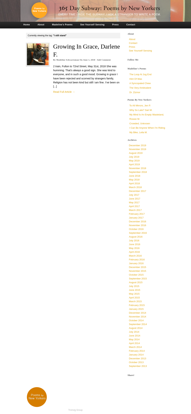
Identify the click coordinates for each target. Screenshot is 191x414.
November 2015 (137, 271)
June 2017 (134, 198)
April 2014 (134, 343)
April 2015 (134, 297)
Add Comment (104, 60)
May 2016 (134, 248)
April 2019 (134, 164)
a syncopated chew (140, 83)
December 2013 (137, 358)
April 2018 (134, 183)
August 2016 (136, 236)
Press (115, 24)
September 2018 (138, 172)
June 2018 (134, 175)
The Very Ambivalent (140, 87)
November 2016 (137, 225)
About (40, 24)
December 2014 (137, 312)
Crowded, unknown (139, 123)
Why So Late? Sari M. (140, 110)
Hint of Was (135, 79)
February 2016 (137, 259)
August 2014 (136, 328)
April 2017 (134, 206)
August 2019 (136, 153)
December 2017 (137, 191)
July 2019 (134, 156)
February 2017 (137, 214)
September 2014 (138, 324)
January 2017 (136, 217)
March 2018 (135, 187)
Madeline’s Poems (62, 24)
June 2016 (134, 244)
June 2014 (134, 335)
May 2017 (134, 202)
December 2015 (137, 267)
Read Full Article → (64, 91)
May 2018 (134, 179)
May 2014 (134, 339)
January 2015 (136, 309)
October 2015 (136, 274)
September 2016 (138, 233)
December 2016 (137, 221)
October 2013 (136, 362)
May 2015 (134, 293)
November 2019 (137, 149)
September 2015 (138, 278)
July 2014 (134, 331)
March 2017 (135, 210)
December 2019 (137, 145)
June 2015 (134, 290)
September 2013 (138, 366)
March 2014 (135, 347)
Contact (130, 24)
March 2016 (135, 255)
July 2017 (134, 195)
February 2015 (137, 305)
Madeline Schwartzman (67, 60)
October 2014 (136, 320)
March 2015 (135, 301)
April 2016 (134, 252)
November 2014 (137, 316)
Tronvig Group (75, 410)
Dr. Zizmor (134, 92)
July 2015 (134, 286)
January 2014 (136, 354)
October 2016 (136, 229)
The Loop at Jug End (140, 74)
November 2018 (137, 168)
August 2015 (136, 282)
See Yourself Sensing (92, 24)
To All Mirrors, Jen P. (140, 105)
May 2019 (134, 160)
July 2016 (134, 240)
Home (26, 24)
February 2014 (137, 350)
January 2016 (136, 263)
